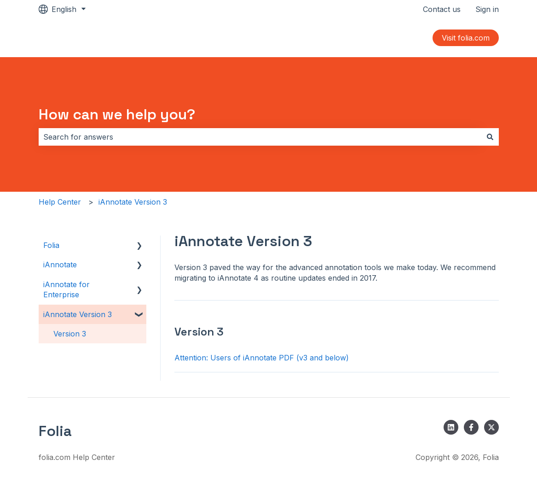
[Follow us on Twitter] (491, 427)
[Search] (490, 137)
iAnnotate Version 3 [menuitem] (77, 314)
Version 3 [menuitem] (69, 333)
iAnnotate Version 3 (132, 201)
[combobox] (260, 137)
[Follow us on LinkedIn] (451, 427)
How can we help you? (117, 114)
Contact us (442, 9)
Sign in (487, 9)
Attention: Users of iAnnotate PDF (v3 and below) (261, 357)
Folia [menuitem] (51, 245)
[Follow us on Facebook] (471, 427)
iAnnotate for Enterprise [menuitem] (66, 289)
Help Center (60, 201)
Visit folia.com (466, 37)
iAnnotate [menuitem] (60, 264)
